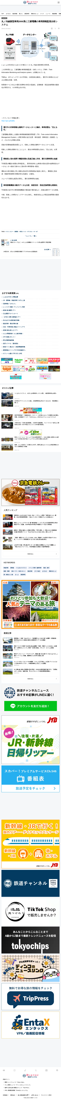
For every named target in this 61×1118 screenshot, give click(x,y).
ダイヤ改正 (37, 571)
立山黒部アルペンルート (10, 313)
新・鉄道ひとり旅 (8, 574)
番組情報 (54, 13)
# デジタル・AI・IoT (32, 231)
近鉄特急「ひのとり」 (10, 303)
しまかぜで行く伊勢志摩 (10, 297)
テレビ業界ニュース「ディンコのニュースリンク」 (18, 1085)
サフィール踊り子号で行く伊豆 (12, 353)
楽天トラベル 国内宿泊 (10, 343)
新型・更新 (6, 571)
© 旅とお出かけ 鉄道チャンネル (30, 1097)
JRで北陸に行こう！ (9, 337)
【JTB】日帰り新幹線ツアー (12, 317)
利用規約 (5, 1095)
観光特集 (15, 13)
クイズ (42, 13)
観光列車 (30, 571)
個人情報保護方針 (22, 1095)
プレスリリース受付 (46, 1095)
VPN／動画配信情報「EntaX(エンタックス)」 (17, 1090)
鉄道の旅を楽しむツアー (10, 330)
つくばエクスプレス (21, 567)
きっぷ (17, 574)
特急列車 (6, 567)
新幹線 (12, 567)
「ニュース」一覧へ (30, 236)
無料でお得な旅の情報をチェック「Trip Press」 (17, 1087)
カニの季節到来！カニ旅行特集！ (13, 333)
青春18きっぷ (34, 13)
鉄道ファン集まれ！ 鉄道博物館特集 (14, 347)
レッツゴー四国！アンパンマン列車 (14, 307)
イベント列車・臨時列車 (35, 567)
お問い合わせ (34, 1095)
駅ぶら (21, 13)
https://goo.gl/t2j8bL (8, 121)
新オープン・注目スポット (19, 571)
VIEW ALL (30, 554)
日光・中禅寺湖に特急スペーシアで (14, 327)
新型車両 (27, 13)
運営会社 (12, 1095)
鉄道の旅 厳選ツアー (9, 310)
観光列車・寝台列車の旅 (10, 323)
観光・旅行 (46, 567)
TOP (2, 13)
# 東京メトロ (22, 231)
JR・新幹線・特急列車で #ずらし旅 (14, 300)
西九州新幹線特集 (8, 340)
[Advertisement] (30, 214)
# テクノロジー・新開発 (12, 231)
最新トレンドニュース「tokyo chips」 (15, 1082)
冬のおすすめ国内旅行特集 (11, 320)
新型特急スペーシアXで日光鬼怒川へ (14, 350)
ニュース (48, 13)
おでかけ (8, 13)
